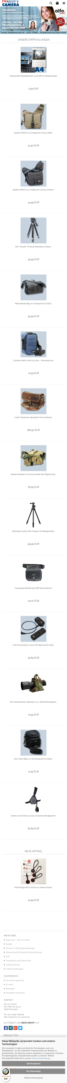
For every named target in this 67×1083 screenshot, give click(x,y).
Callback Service (13, 965)
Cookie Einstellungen (14, 969)
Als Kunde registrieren (15, 980)
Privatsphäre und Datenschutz (18, 961)
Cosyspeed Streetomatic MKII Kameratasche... (33, 588)
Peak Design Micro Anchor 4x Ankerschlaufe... (33, 887)
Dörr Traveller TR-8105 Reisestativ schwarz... (33, 247)
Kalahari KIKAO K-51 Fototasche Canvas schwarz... (33, 190)
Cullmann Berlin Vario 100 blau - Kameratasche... (33, 360)
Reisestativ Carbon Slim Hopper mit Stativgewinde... (33, 531)
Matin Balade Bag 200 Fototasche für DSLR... (33, 304)
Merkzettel (10, 989)
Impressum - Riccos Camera (18, 940)
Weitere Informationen (33, 1078)
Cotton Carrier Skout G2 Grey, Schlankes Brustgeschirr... (33, 816)
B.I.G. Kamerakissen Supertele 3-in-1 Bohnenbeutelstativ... (33, 702)
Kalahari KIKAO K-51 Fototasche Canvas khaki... (33, 133)
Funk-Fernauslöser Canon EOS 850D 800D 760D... (33, 645)
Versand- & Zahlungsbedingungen (20, 948)
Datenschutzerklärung (41, 1058)
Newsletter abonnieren (15, 993)
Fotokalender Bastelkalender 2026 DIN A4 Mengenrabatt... (33, 76)
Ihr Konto (9, 985)
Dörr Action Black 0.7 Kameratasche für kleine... (33, 759)
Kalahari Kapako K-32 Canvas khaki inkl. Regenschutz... (33, 474)
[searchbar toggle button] (51, 3)
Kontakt (9, 944)
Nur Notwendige (33, 1071)
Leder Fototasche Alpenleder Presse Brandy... (33, 417)
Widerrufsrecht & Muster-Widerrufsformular (24, 952)
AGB (7, 956)
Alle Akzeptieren (33, 1064)
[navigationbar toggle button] (64, 3)
